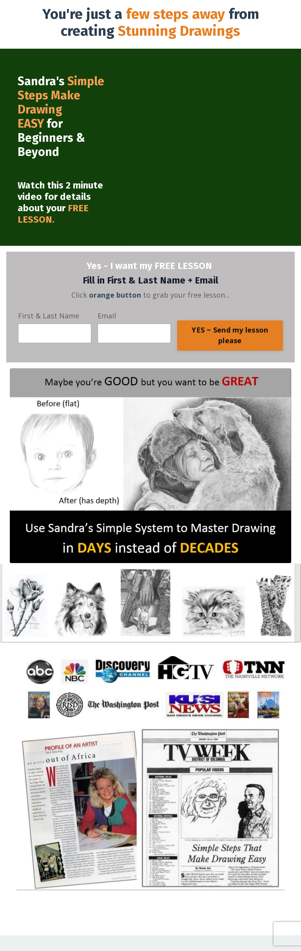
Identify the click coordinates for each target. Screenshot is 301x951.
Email (107, 315)
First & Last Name (48, 315)
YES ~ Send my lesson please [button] (230, 335)
